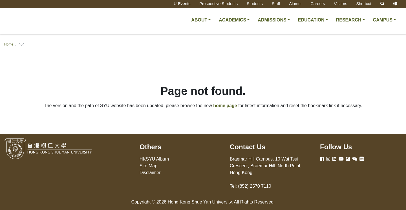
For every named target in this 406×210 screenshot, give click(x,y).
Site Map (148, 165)
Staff (276, 3)
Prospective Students (218, 3)
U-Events (182, 3)
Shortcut (363, 3)
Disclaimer (150, 172)
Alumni (295, 3)
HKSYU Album (154, 159)
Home (8, 44)
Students (255, 3)
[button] (201, 20)
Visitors (340, 3)
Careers (317, 3)
